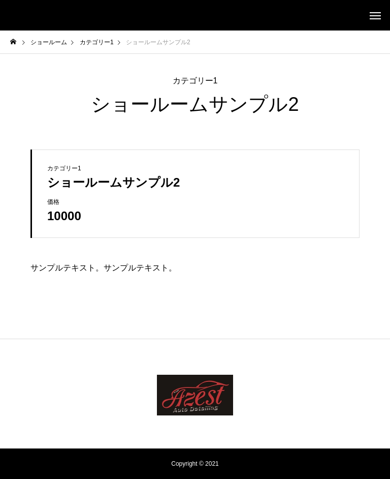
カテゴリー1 (195, 81)
